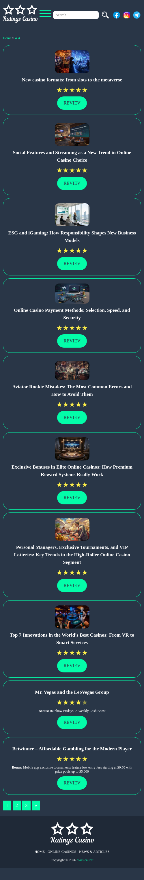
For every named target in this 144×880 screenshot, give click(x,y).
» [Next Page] (36, 805)
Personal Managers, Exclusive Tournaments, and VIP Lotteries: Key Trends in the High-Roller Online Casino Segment (72, 555)
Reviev (72, 102)
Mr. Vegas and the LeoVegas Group (72, 692)
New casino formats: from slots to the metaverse (72, 80)
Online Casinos (62, 852)
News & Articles (94, 852)
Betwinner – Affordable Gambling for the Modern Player (72, 749)
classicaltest (85, 860)
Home (40, 852)
